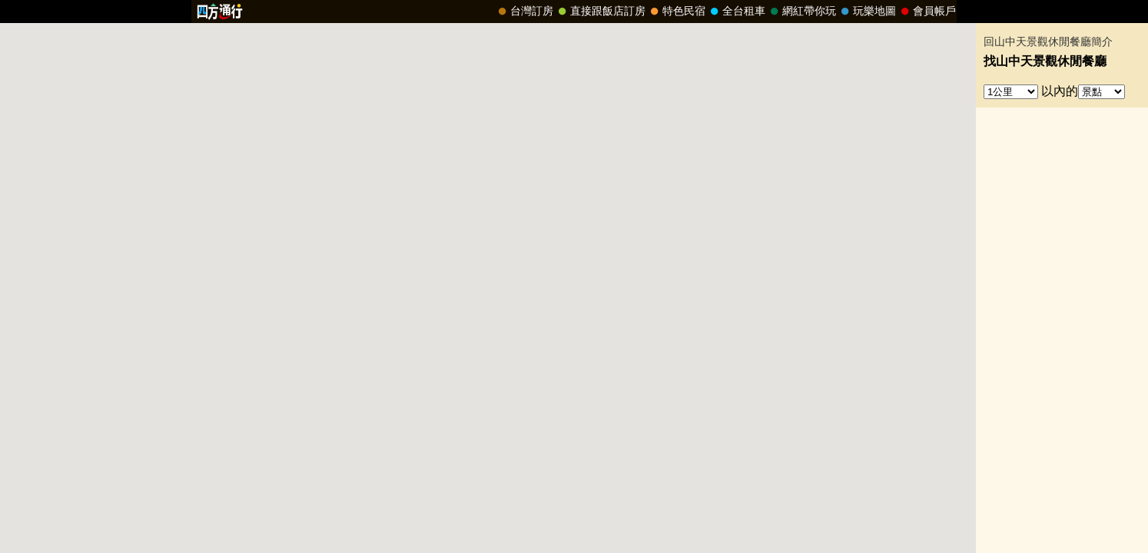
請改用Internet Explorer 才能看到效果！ (574, 11)
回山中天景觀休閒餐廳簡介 (1048, 42)
